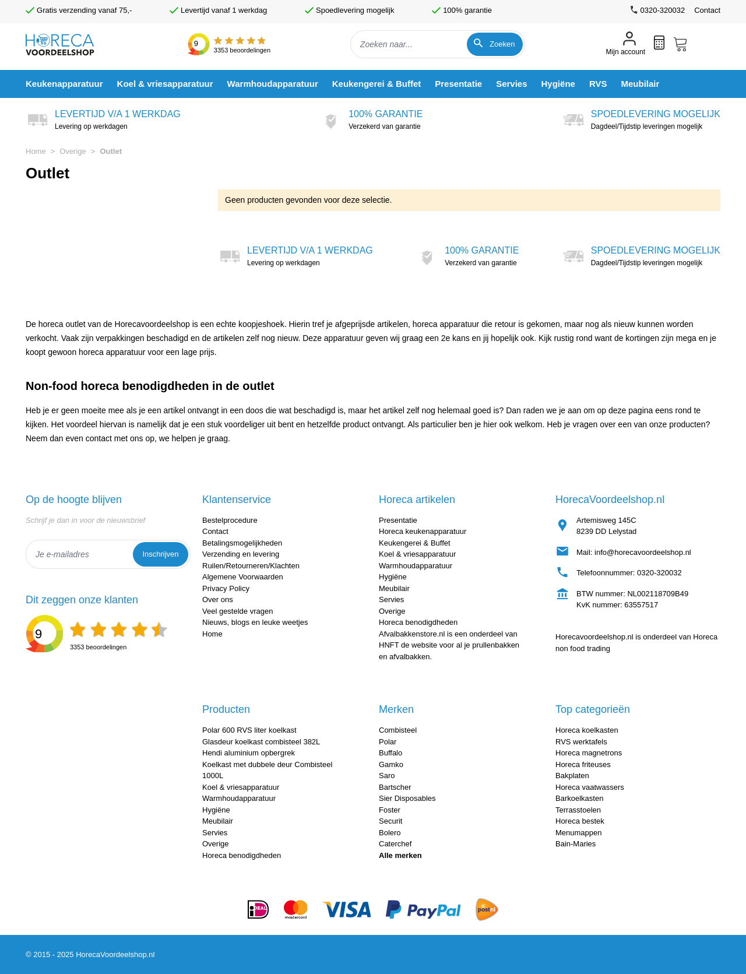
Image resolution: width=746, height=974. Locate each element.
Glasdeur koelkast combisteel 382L (261, 741)
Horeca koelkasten (586, 730)
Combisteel (398, 730)
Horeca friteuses (583, 764)
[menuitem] (64, 84)
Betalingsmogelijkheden (242, 543)
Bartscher (395, 787)
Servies (391, 599)
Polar (387, 741)
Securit (390, 821)
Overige (72, 151)
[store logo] (70, 44)
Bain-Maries (575, 843)
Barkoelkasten (579, 798)
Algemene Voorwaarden (242, 576)
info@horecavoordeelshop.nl (642, 552)
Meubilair (394, 588)
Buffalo (390, 752)
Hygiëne (393, 576)
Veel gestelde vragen (237, 611)
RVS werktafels (581, 741)
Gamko (391, 764)
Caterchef (395, 843)
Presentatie (398, 520)
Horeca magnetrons (588, 752)
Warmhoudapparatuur (415, 565)
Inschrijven (160, 554)
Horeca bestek (579, 821)
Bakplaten (572, 775)
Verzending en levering (240, 554)
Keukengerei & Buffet (415, 543)
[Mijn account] (625, 44)
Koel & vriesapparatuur (417, 554)
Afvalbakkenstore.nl (412, 634)
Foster (389, 810)
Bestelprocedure (230, 520)
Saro (387, 775)
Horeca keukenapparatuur (422, 531)
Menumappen (578, 832)
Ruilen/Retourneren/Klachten (251, 565)
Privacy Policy (225, 588)
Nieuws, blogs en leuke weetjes (255, 622)
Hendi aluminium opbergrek (248, 752)
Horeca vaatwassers (589, 787)
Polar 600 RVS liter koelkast (249, 730)
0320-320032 (659, 572)
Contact (707, 10)
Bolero (390, 832)
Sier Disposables (407, 798)
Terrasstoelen (578, 810)
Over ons (217, 599)
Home (36, 151)
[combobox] (437, 44)
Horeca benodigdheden (418, 622)
